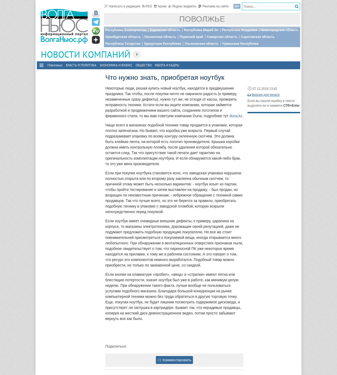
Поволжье (202, 18)
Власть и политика (81, 65)
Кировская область (165, 30)
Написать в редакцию (122, 6)
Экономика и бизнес (116, 65)
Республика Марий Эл (201, 30)
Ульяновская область (202, 44)
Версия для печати (265, 95)
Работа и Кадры (167, 65)
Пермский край (191, 37)
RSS (147, 6)
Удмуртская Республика (162, 44)
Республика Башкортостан (126, 30)
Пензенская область (160, 37)
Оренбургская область (123, 37)
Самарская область (222, 37)
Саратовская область (258, 37)
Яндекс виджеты (182, 6)
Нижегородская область (280, 30)
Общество (144, 65)
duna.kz (236, 116)
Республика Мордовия (239, 30)
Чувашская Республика (240, 44)
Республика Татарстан (122, 44)
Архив (160, 6)
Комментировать (174, 360)
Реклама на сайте (213, 6)
